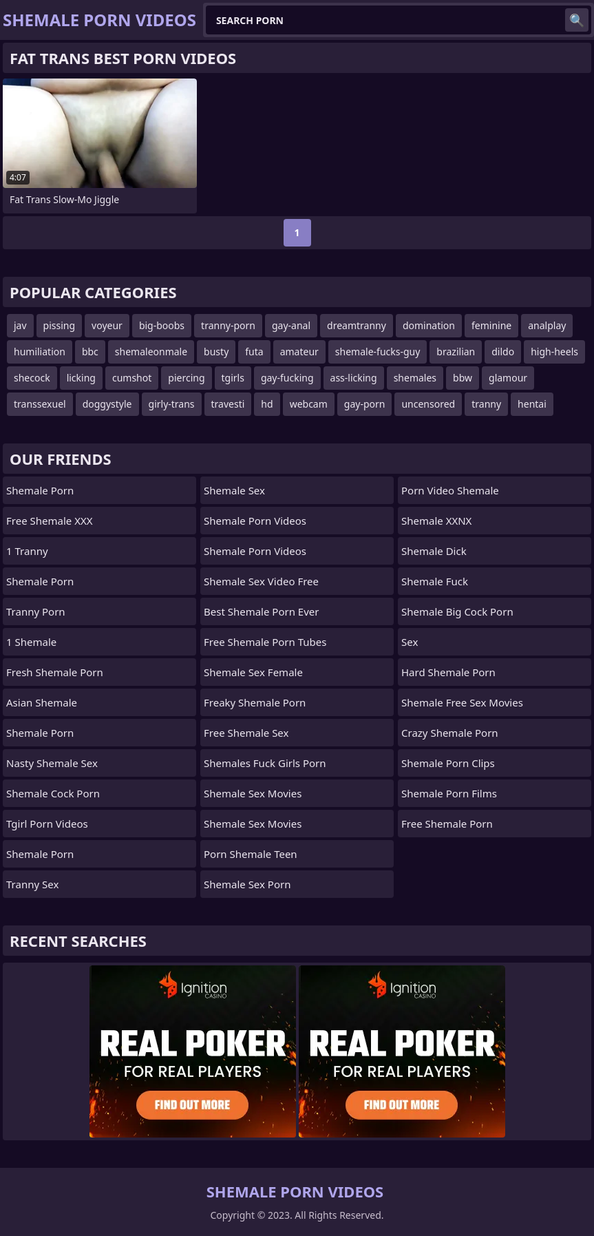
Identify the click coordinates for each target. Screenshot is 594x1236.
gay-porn (364, 403)
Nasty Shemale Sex (52, 763)
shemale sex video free (261, 581)
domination (429, 325)
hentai (532, 403)
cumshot (131, 377)
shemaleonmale (151, 351)
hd (267, 403)
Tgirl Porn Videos (47, 823)
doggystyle (107, 403)
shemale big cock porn (457, 611)
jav (20, 325)
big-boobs (161, 325)
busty (216, 351)
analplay (547, 325)
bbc (90, 351)
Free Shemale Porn (447, 823)
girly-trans (172, 403)
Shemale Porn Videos (255, 520)
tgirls (233, 377)
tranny (486, 403)
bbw (462, 377)
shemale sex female (253, 672)
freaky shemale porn (255, 702)
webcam (309, 403)
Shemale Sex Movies (252, 793)
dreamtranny (356, 325)
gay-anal (291, 325)
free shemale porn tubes (265, 642)
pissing (59, 325)
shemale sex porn (247, 884)
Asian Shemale (41, 702)
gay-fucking (287, 377)
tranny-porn (228, 325)
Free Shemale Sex (246, 733)
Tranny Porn (35, 611)
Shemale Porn (40, 490)
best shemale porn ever (261, 611)
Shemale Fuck (434, 581)
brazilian (455, 351)
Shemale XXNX (436, 520)
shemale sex (234, 490)
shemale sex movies (252, 823)
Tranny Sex (32, 884)
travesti (228, 403)
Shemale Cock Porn (53, 793)
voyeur (107, 325)
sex (409, 642)
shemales (415, 377)
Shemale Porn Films (449, 793)
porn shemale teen (250, 854)
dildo (502, 351)
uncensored (428, 403)
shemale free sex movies (462, 702)
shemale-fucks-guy (378, 351)
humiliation (39, 351)
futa (254, 351)
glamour (508, 377)
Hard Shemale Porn (448, 672)
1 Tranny (27, 551)
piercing (186, 377)
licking (81, 377)
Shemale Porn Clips (448, 763)
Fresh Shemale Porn (54, 672)
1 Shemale (31, 642)
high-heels (554, 351)
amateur (299, 351)
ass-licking (353, 377)
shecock (32, 377)
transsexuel (40, 403)
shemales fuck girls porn (265, 763)
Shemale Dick (434, 551)
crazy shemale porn (449, 733)
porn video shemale (450, 490)
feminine (491, 325)
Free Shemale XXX (49, 520)
